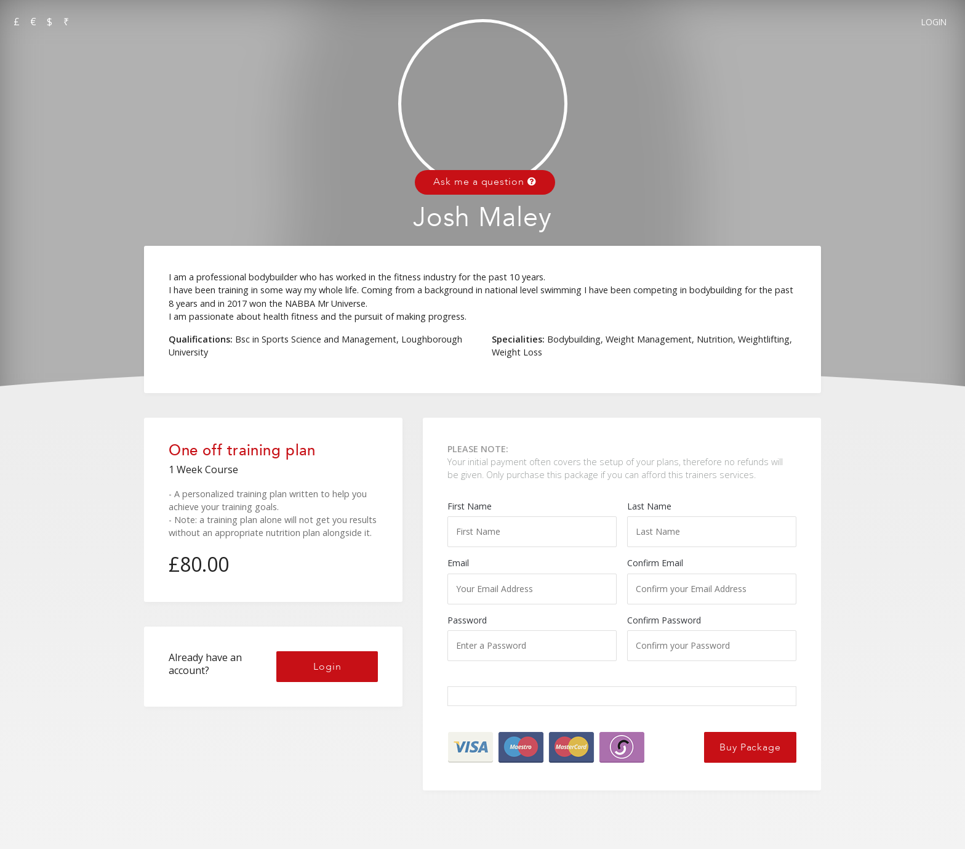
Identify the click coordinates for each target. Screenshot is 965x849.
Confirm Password (711, 637)
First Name (532, 523)
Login (934, 22)
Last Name (711, 523)
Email (532, 580)
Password (532, 637)
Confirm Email (711, 580)
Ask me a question (484, 182)
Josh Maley (482, 218)
